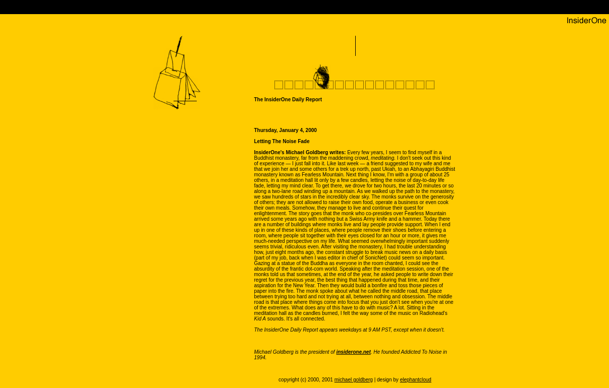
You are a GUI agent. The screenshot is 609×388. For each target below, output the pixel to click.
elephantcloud (415, 379)
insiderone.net (353, 352)
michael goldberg (354, 379)
